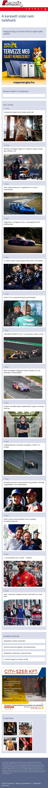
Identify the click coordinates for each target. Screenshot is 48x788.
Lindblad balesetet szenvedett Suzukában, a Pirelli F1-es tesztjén (23, 459)
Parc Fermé (8, 104)
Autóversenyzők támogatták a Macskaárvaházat (19, 647)
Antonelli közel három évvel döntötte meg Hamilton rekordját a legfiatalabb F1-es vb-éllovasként (24, 496)
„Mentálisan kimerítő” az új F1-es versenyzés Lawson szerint (23, 348)
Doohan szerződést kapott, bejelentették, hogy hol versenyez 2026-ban (24, 421)
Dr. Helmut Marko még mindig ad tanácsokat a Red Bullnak (23, 275)
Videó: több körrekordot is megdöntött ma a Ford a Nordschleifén (23, 200)
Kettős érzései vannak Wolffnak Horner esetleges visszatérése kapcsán (23, 534)
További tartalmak (11, 636)
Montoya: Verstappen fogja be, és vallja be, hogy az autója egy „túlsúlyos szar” (23, 164)
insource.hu (5, 785)
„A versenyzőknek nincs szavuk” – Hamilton (23, 572)
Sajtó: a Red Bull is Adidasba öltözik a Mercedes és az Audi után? (23, 609)
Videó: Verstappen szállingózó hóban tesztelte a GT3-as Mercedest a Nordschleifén (23, 384)
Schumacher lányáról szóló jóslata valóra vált (23, 126)
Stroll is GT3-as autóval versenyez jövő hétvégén (23, 311)
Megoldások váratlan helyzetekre (14, 641)
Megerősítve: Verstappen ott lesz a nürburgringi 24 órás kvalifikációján (23, 237)
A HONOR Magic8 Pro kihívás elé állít (16, 659)
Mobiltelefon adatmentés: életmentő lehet (17, 653)
